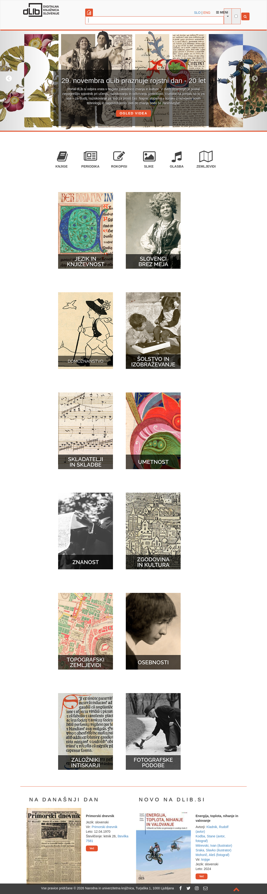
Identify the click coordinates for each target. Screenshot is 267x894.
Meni (222, 12)
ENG (206, 12)
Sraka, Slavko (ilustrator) (213, 850)
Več (92, 848)
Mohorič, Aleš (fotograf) (212, 855)
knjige (205, 859)
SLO (197, 12)
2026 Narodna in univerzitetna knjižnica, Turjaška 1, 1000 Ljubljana (125, 888)
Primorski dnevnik (104, 827)
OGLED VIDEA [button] (134, 113)
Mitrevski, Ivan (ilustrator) (214, 845)
